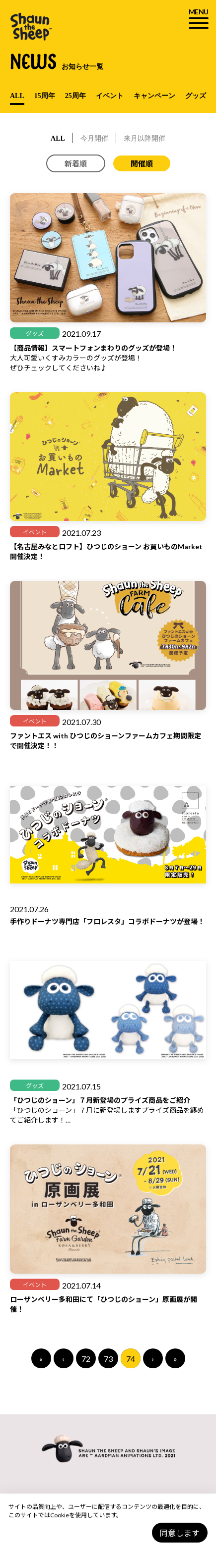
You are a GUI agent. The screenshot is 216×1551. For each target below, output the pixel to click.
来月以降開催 (144, 138)
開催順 (142, 163)
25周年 (75, 96)
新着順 (76, 163)
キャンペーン (154, 96)
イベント (110, 96)
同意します (180, 1533)
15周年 (44, 96)
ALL (17, 96)
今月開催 (94, 138)
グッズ (195, 96)
